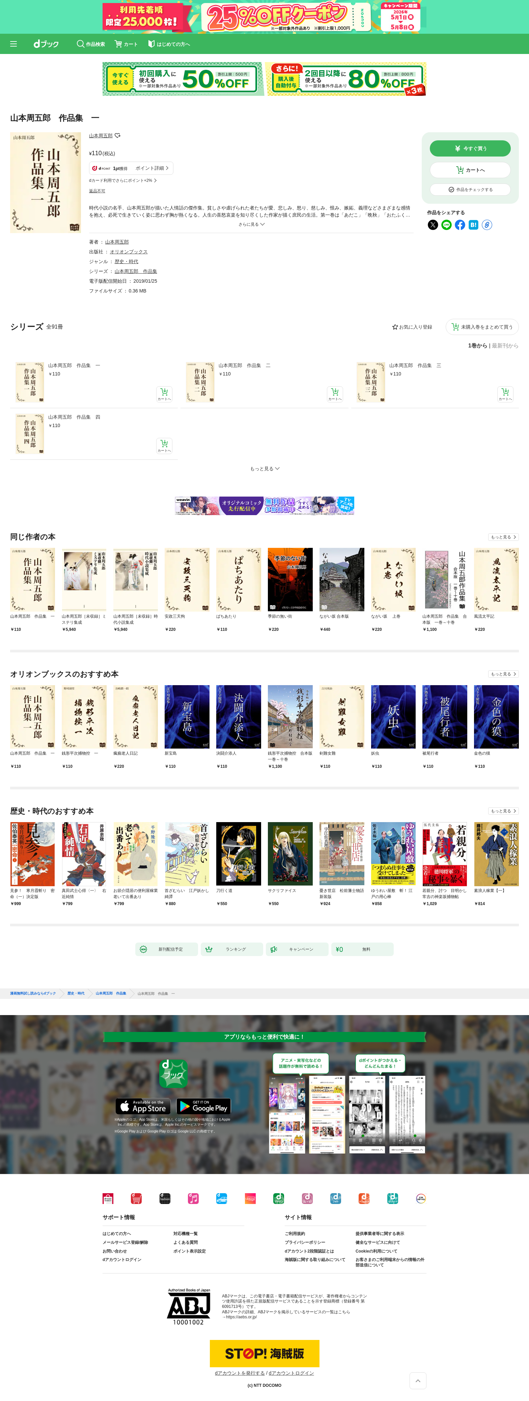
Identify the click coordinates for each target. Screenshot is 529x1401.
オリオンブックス (129, 251)
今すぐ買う (475, 148)
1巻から (478, 345)
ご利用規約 (295, 1233)
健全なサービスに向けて (378, 1242)
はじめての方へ (117, 1233)
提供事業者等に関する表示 (380, 1233)
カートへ (475, 170)
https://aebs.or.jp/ (241, 1317)
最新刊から (505, 345)
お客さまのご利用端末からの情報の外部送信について (390, 1262)
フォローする (117, 135)
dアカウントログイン (122, 1259)
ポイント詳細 (150, 168)
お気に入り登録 (415, 327)
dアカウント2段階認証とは (309, 1251)
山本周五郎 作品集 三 (415, 365)
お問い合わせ (115, 1251)
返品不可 (97, 191)
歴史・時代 (126, 261)
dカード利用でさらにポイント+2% (120, 180)
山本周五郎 (101, 135)
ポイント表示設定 (189, 1251)
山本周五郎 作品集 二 (245, 365)
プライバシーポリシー (305, 1242)
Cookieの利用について (376, 1251)
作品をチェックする (474, 189)
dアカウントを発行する (240, 1373)
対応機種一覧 (185, 1233)
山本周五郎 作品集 (136, 271)
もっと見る (501, 537)
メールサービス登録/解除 (125, 1242)
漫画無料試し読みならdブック (33, 993)
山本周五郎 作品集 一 (74, 365)
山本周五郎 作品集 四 (74, 417)
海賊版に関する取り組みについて (315, 1259)
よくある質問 (185, 1242)
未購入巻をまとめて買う (487, 327)
